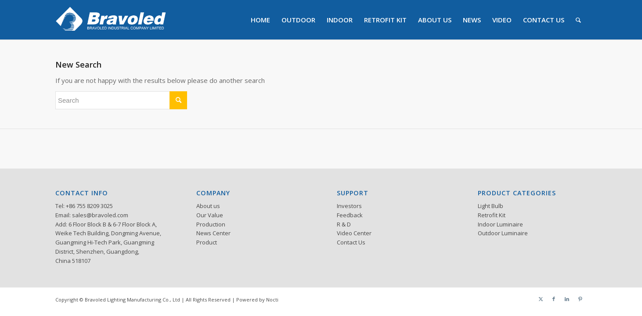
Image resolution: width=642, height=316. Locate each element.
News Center (213, 233)
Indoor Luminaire (500, 224)
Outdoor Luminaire (503, 233)
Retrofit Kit (491, 215)
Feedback (350, 215)
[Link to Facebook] (553, 298)
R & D (344, 224)
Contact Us (351, 242)
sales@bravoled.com (100, 215)
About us (208, 206)
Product (206, 242)
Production (210, 224)
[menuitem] (260, 20)
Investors (349, 206)
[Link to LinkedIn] (566, 298)
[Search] (578, 20)
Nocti (272, 299)
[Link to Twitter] (540, 298)
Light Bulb (490, 206)
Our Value (209, 215)
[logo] (110, 20)
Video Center (354, 233)
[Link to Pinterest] (580, 298)
